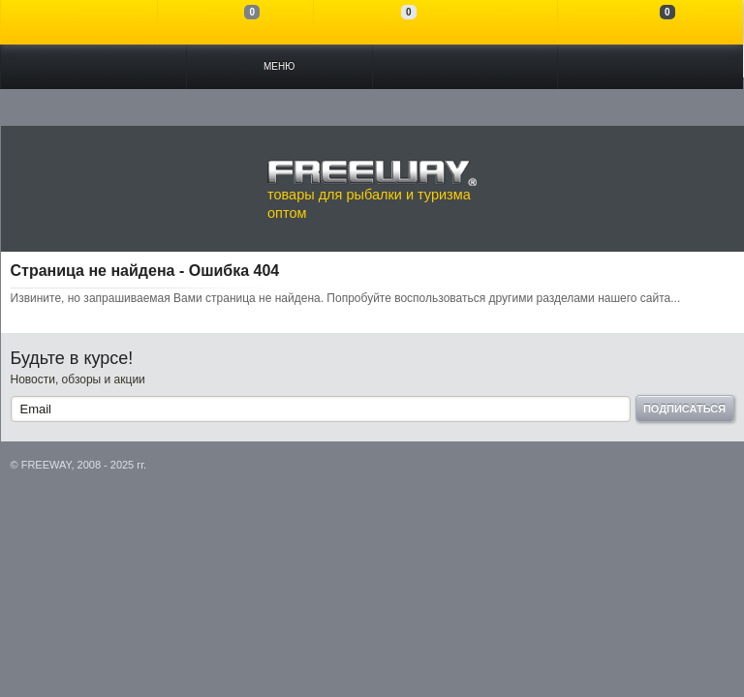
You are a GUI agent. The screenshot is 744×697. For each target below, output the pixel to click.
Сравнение (236, 22)
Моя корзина (650, 22)
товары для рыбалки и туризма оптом (372, 190)
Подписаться (684, 408)
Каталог (93, 67)
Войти (79, 22)
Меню (279, 66)
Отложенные (392, 22)
